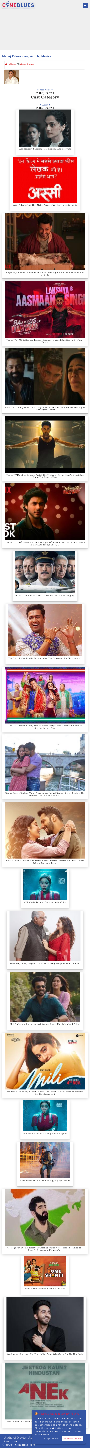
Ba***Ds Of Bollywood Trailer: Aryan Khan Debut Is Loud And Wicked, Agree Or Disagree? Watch (45, 408)
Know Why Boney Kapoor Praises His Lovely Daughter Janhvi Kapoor (45, 963)
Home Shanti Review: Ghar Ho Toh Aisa (45, 1288)
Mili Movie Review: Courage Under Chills (45, 902)
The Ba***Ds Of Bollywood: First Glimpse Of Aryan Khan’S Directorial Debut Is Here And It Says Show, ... (45, 543)
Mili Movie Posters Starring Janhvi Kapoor (45, 1133)
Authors (9, 1437)
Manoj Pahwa (27, 64)
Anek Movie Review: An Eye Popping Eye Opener (45, 1180)
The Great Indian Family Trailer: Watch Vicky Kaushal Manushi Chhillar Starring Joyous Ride (45, 727)
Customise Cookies (72, 1438)
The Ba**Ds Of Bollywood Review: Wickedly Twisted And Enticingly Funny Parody (45, 341)
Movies (22, 1437)
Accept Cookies (51, 1438)
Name (12, 64)
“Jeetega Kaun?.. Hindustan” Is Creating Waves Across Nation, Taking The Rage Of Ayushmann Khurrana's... (45, 1249)
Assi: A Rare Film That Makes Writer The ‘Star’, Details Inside (45, 205)
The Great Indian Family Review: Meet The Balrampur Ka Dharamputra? (45, 658)
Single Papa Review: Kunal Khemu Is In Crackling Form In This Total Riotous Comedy (44, 273)
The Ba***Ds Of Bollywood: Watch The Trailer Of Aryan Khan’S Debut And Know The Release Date (45, 476)
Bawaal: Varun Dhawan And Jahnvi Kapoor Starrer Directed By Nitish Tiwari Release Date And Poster (45, 862)
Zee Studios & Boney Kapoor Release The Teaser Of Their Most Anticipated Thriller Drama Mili (45, 1092)
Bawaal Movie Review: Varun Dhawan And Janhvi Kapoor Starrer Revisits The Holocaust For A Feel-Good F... (45, 794)
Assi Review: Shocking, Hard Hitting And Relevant (45, 149)
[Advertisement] (45, 30)
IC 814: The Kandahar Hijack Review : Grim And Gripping (45, 595)
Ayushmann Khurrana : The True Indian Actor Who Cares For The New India (45, 1354)
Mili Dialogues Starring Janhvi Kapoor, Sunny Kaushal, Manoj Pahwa (45, 1024)
